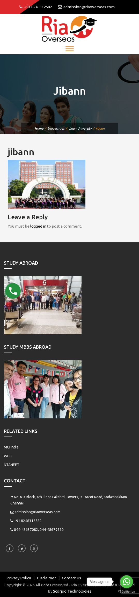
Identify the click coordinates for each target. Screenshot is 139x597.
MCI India (11, 447)
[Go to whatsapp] (126, 581)
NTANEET (11, 465)
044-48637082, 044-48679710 (39, 530)
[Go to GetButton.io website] (126, 591)
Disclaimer (46, 578)
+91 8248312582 (28, 521)
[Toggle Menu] (69, 48)
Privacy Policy (18, 578)
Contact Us (71, 578)
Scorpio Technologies (72, 591)
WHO (8, 456)
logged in (38, 226)
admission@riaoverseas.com (37, 512)
